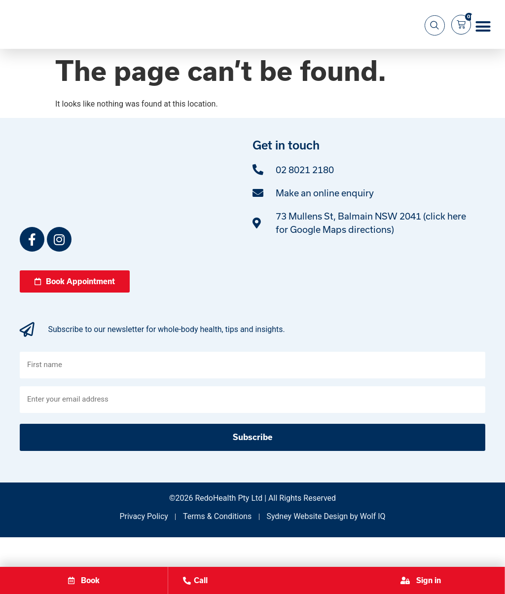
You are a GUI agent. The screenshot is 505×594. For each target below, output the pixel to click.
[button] (483, 42)
